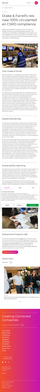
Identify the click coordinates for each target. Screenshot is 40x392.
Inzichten (6, 342)
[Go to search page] (33, 3)
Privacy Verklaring (6, 384)
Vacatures (6, 346)
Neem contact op (32, 246)
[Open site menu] (36, 3)
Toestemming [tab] (7, 187)
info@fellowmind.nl (7, 358)
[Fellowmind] (5, 3)
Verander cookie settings (7, 382)
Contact (4, 373)
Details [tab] (20, 187)
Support (5, 339)
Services (5, 337)
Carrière (5, 344)
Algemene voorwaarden (7, 385)
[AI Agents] (29, 2)
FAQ (4, 351)
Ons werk (6, 330)
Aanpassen (20, 205)
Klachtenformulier (6, 387)
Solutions (6, 335)
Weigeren (7, 205)
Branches (6, 333)
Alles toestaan (33, 205)
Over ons (6, 348)
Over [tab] (33, 187)
